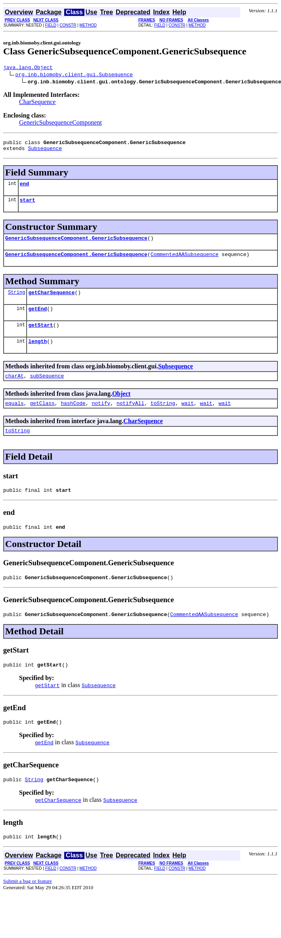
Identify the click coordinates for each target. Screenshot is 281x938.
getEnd (37, 319)
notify (101, 418)
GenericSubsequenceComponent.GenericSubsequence (76, 244)
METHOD (88, 25)
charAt (14, 389)
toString (163, 418)
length (37, 354)
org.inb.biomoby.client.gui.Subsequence (74, 75)
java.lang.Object (28, 68)
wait (188, 418)
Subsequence (45, 151)
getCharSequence (51, 301)
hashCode (73, 418)
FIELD (50, 25)
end (24, 188)
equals (14, 418)
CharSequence (37, 103)
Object (121, 407)
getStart (40, 336)
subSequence (47, 389)
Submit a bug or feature (27, 907)
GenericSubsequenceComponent (60, 123)
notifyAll (130, 418)
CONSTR (67, 25)
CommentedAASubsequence (185, 262)
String (16, 301)
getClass (42, 418)
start (27, 205)
